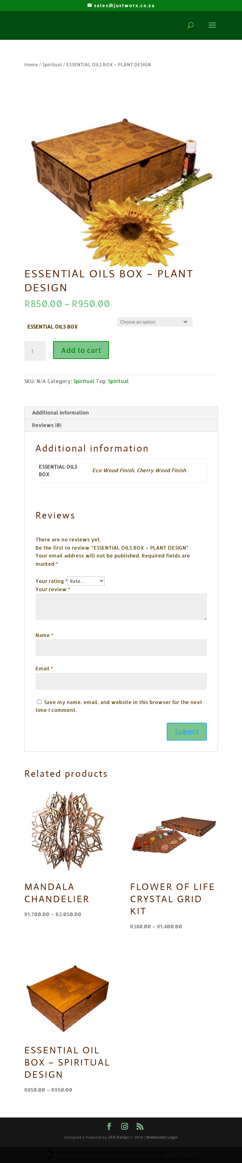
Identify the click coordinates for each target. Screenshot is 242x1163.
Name (44, 635)
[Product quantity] (35, 351)
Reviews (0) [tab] (46, 425)
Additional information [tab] (60, 413)
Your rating (51, 581)
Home (31, 64)
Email (44, 668)
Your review (52, 589)
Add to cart (81, 350)
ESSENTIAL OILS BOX (52, 327)
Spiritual (52, 64)
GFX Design (118, 1137)
